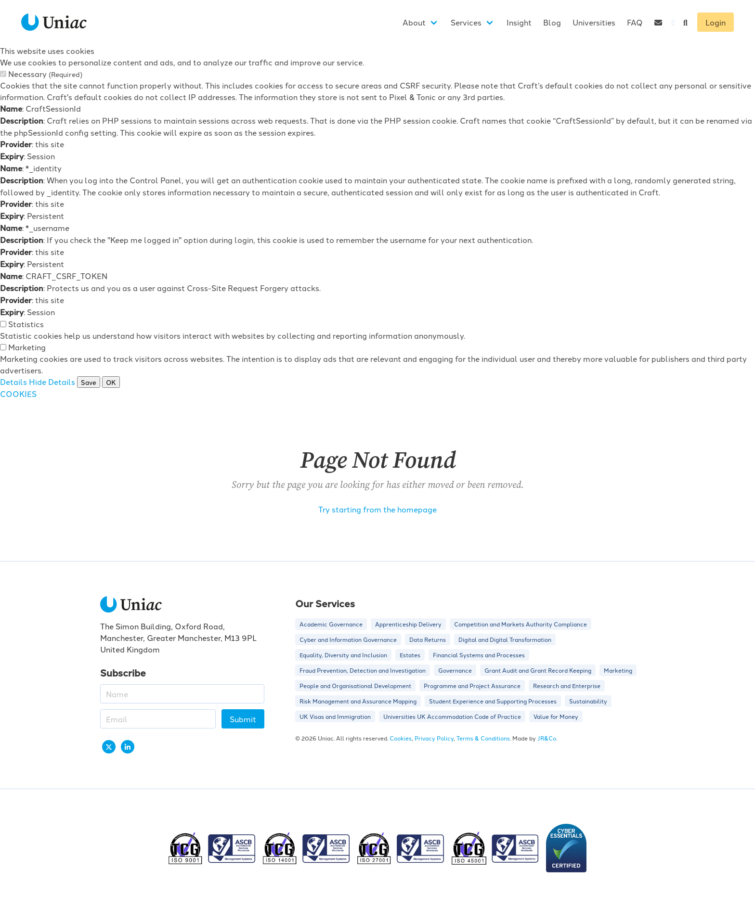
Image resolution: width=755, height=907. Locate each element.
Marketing (27, 347)
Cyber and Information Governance (348, 639)
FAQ (635, 22)
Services (466, 22)
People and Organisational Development (355, 685)
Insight (519, 22)
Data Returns (427, 639)
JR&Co (546, 738)
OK (111, 382)
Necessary (45, 73)
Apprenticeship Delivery (408, 624)
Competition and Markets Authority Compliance (520, 624)
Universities (594, 22)
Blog (552, 22)
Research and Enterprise (566, 685)
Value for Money (556, 716)
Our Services (325, 603)
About (414, 22)
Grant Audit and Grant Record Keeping (537, 670)
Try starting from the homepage (377, 509)
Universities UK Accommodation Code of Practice (452, 716)
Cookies (401, 738)
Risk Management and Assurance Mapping (358, 701)
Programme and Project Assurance (472, 685)
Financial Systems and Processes (479, 655)
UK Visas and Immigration (335, 716)
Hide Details (52, 381)
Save (88, 382)
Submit (243, 719)
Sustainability (588, 701)
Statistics (26, 324)
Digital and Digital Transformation (504, 639)
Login (715, 22)
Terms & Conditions (483, 738)
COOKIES (18, 393)
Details (13, 381)
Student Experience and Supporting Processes (493, 701)
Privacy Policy (434, 738)
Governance (455, 670)
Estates (410, 655)
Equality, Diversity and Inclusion (343, 655)
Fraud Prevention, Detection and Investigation (362, 670)
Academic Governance (331, 624)
